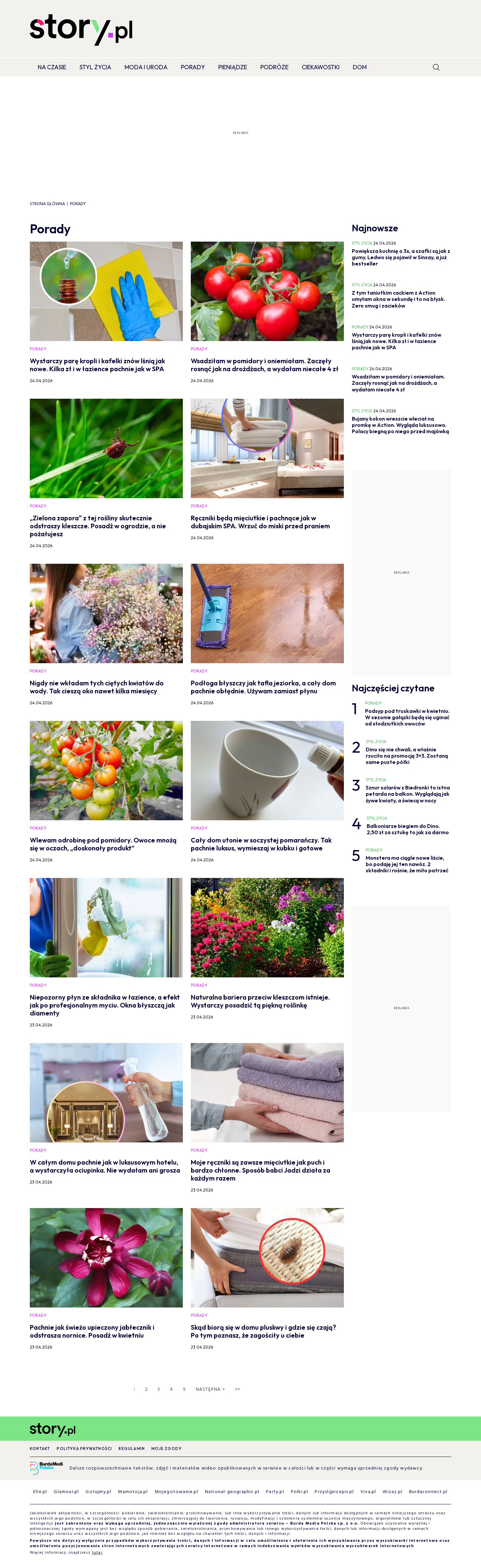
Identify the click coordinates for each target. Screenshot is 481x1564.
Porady (193, 67)
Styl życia (95, 67)
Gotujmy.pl (98, 1492)
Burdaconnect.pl (428, 1492)
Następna (210, 1389)
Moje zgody (166, 1448)
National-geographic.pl (232, 1492)
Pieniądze (232, 67)
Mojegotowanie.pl (176, 1492)
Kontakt (40, 1448)
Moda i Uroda (146, 67)
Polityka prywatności (84, 1448)
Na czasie (52, 67)
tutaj (97, 1552)
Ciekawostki (321, 67)
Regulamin (132, 1448)
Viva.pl (368, 1492)
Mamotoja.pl (133, 1492)
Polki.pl (299, 1492)
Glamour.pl (66, 1492)
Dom (360, 67)
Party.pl (275, 1492)
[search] (436, 67)
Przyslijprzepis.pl (334, 1492)
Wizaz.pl (392, 1492)
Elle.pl (40, 1492)
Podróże (274, 67)
